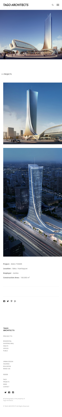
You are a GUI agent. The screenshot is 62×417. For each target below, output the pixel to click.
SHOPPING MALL (8, 343)
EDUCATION (7, 366)
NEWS (5, 384)
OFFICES (6, 348)
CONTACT (6, 387)
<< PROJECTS (6, 74)
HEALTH (5, 346)
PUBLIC (5, 351)
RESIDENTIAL (7, 341)
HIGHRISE (6, 364)
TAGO (5, 379)
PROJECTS (6, 382)
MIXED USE (6, 369)
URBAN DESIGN (8, 361)
